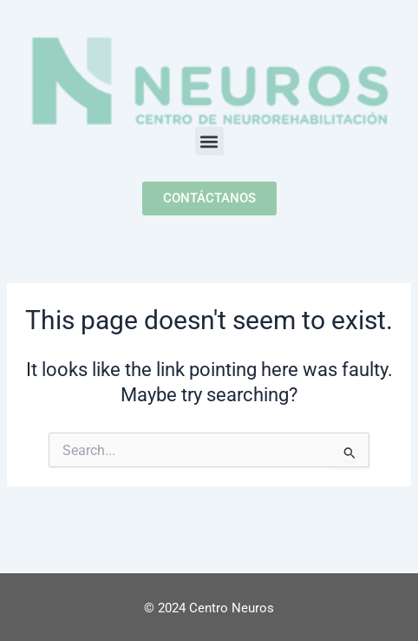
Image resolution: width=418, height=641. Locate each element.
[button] (209, 141)
